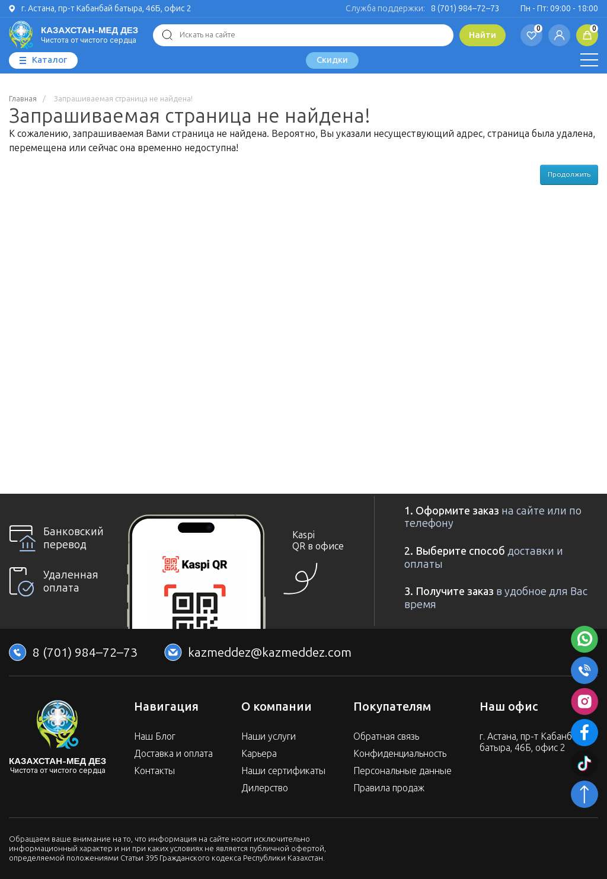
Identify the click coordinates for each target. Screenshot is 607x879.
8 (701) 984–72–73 (465, 8)
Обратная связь (386, 736)
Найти (482, 35)
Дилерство (264, 788)
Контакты (154, 770)
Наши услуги (268, 736)
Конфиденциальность (399, 753)
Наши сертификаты (283, 770)
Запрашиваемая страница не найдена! (123, 99)
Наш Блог (154, 736)
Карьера (259, 753)
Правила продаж (388, 788)
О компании (276, 706)
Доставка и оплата (173, 753)
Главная (23, 99)
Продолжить (569, 174)
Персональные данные (402, 770)
